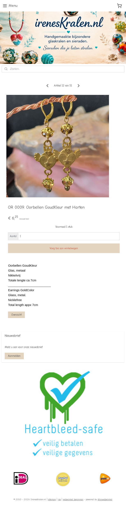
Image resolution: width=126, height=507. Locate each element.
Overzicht (16, 314)
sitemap (52, 499)
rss (59, 499)
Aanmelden (14, 355)
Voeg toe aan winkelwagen (64, 248)
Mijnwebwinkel (105, 499)
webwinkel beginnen (73, 499)
